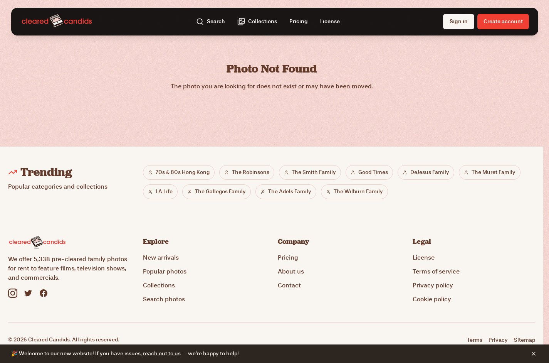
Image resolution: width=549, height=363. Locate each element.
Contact (289, 285)
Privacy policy (433, 285)
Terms (474, 340)
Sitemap (524, 340)
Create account (503, 21)
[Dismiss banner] (533, 353)
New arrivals (161, 257)
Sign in (459, 21)
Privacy (498, 340)
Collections (159, 285)
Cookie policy (432, 299)
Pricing (298, 21)
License (330, 21)
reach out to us (162, 353)
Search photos (164, 299)
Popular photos (164, 271)
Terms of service (436, 271)
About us (291, 271)
